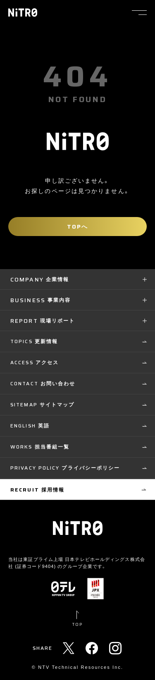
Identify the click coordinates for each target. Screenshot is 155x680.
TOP (77, 624)
